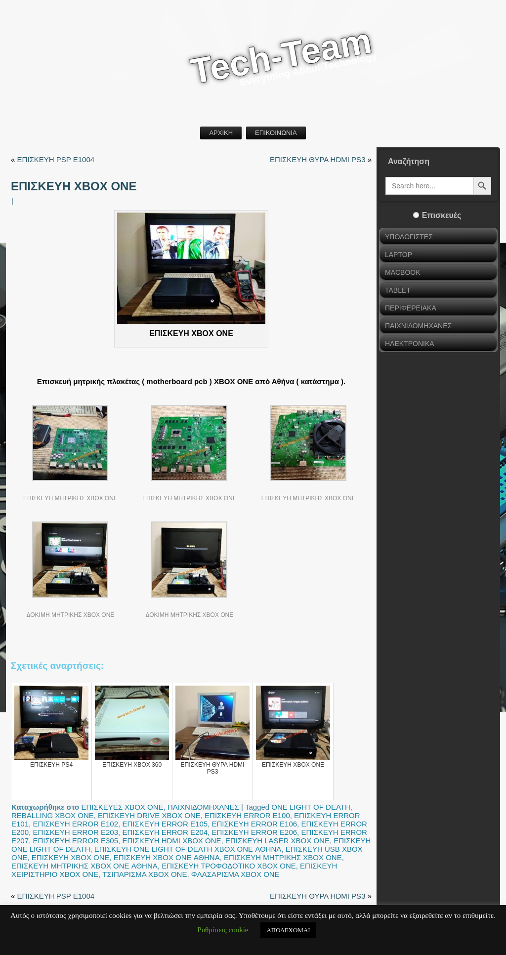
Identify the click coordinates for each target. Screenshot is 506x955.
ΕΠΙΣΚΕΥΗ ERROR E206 (254, 832)
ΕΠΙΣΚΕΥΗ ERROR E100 (247, 815)
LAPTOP (398, 255)
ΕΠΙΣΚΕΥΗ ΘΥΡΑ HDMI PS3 (318, 159)
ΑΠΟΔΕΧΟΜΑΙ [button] (288, 930)
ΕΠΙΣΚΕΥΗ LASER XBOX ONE (277, 840)
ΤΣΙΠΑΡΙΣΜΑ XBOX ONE (144, 874)
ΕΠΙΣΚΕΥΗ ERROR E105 (165, 824)
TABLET (398, 290)
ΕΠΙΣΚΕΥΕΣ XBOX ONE (122, 807)
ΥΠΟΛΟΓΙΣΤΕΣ (409, 237)
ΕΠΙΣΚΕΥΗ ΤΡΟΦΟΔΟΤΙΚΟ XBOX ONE (229, 866)
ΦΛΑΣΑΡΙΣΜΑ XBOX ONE (235, 874)
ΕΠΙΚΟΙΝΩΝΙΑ (275, 132)
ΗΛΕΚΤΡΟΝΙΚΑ (409, 343)
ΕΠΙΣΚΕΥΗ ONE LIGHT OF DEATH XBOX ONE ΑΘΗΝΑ (187, 849)
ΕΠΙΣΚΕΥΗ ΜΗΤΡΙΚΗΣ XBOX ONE (283, 857)
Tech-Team (281, 56)
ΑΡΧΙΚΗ (221, 132)
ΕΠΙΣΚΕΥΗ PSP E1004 (56, 159)
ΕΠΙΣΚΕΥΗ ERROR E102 (75, 824)
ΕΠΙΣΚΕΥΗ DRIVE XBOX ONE (149, 815)
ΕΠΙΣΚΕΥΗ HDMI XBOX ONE (171, 840)
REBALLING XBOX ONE (52, 815)
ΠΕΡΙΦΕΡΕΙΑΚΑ (410, 308)
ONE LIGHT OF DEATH (310, 807)
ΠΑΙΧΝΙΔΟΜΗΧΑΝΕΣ (203, 807)
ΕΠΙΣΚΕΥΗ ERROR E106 (254, 824)
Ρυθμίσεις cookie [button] (222, 930)
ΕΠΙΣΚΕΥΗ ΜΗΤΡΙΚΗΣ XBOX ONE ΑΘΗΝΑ (84, 866)
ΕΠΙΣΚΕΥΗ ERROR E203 (75, 832)
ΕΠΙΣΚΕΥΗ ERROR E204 (165, 832)
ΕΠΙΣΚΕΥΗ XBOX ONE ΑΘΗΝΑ (167, 857)
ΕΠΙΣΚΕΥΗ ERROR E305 (75, 840)
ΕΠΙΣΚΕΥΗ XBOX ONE (71, 857)
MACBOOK (403, 272)
